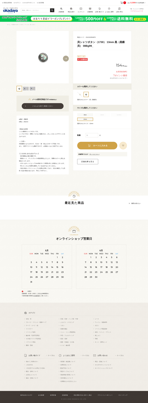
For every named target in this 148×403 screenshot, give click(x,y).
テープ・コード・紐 (32, 325)
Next (66, 59)
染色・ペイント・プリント (103, 332)
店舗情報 (36, 296)
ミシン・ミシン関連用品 (67, 332)
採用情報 (53, 395)
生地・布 (28, 319)
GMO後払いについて (66, 378)
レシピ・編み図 (65, 345)
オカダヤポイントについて (103, 365)
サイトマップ (123, 395)
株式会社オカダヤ (26, 395)
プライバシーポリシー (105, 395)
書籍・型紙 (29, 345)
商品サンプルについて (67, 371)
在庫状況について (65, 365)
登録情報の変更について (67, 375)
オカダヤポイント (29, 2)
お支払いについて (31, 375)
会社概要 (41, 395)
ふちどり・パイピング (67, 322)
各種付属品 (63, 329)
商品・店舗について (101, 361)
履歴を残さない (136, 203)
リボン (62, 325)
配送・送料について (32, 371)
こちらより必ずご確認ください (42, 106)
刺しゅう (97, 335)
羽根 (96, 338)
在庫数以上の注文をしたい (68, 381)
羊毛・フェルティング (67, 335)
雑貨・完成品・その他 (67, 342)
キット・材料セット (101, 342)
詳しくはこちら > (94, 154)
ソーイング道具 (30, 332)
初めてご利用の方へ (32, 361)
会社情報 (41, 2)
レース (97, 319)
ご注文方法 (29, 365)
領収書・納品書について (67, 361)
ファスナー (29, 329)
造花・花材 (63, 338)
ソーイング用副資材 (101, 329)
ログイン (18, 2)
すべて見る (51, 355)
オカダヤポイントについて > (118, 78)
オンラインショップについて (104, 368)
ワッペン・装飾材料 (101, 322)
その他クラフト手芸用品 (33, 338)
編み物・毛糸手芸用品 (33, 335)
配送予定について (65, 368)
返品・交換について (32, 378)
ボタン (97, 325)
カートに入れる (100, 146)
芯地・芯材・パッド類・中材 (69, 319)
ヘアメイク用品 (30, 342)
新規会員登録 (8, 2)
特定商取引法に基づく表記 (83, 395)
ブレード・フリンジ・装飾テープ (36, 322)
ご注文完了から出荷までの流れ (35, 368)
